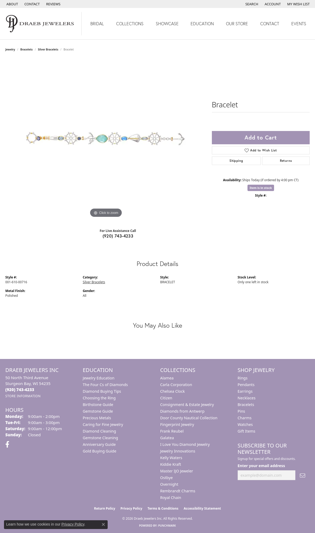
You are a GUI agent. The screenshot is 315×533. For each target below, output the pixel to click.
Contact (269, 23)
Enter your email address (261, 465)
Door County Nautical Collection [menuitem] (188, 417)
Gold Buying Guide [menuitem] (99, 451)
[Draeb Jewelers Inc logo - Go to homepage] (41, 23)
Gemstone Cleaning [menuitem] (100, 437)
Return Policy (104, 508)
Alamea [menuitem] (167, 377)
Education (202, 23)
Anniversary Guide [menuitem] (99, 444)
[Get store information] (23, 396)
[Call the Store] (19, 389)
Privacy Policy (131, 508)
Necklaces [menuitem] (246, 397)
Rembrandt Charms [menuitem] (177, 490)
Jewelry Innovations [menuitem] (177, 451)
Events (298, 23)
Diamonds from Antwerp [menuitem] (182, 411)
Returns (286, 161)
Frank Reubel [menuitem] (172, 431)
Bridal (97, 23)
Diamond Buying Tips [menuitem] (102, 391)
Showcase (167, 23)
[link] (11, 4)
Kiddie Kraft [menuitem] (170, 464)
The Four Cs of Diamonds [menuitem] (105, 384)
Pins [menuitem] (241, 411)
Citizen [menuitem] (166, 397)
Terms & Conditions (163, 508)
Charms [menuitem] (244, 417)
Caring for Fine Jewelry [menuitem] (103, 424)
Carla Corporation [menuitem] (176, 384)
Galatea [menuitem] (167, 437)
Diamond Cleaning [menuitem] (99, 431)
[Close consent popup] (103, 524)
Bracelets (26, 49)
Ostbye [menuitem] (166, 477)
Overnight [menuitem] (169, 484)
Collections (130, 23)
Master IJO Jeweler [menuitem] (176, 470)
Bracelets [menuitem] (246, 404)
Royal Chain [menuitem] (170, 497)
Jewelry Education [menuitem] (98, 377)
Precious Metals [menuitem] (97, 417)
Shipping (236, 161)
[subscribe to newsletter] (302, 475)
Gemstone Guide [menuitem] (98, 411)
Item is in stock (261, 188)
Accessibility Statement (202, 508)
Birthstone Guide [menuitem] (98, 404)
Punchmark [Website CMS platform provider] (167, 525)
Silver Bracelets (48, 49)
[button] (251, 4)
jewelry (10, 49)
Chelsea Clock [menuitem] (172, 391)
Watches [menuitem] (245, 424)
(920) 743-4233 (118, 236)
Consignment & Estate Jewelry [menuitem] (187, 404)
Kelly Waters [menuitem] (171, 457)
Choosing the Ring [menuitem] (99, 397)
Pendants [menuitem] (246, 384)
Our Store (237, 23)
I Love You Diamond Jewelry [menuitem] (185, 444)
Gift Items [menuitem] (246, 431)
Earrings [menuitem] (245, 391)
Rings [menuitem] (242, 377)
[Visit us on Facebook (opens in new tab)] (7, 444)
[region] (106, 139)
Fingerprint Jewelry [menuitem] (177, 424)
